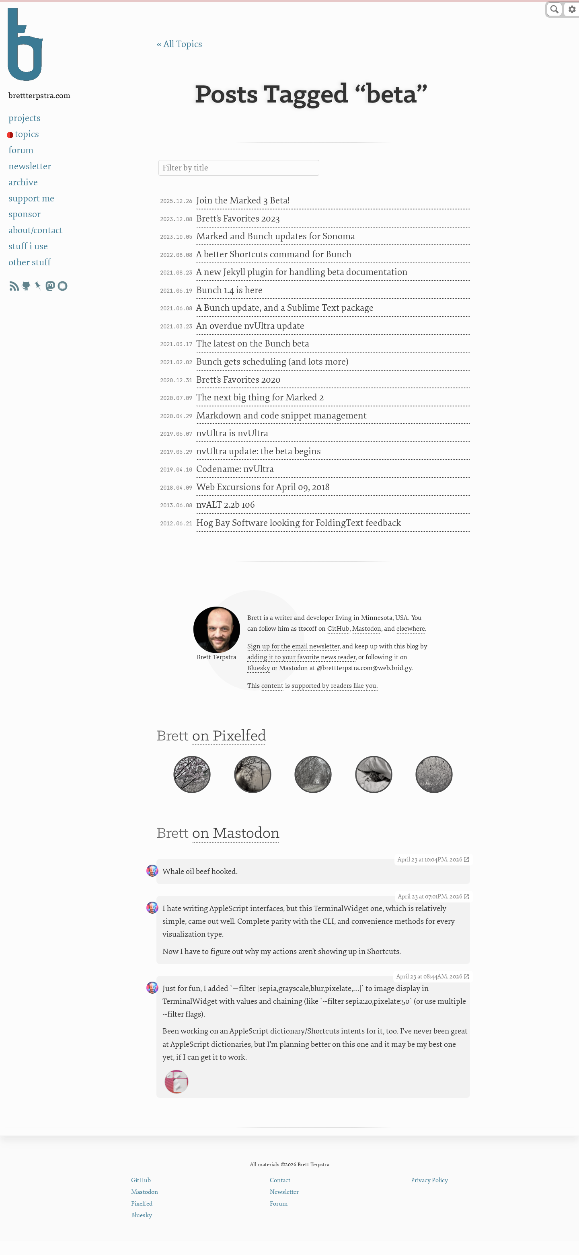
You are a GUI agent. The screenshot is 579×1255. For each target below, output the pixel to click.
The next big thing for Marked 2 (260, 397)
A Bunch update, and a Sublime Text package (285, 308)
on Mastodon (235, 848)
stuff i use (28, 246)
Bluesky (258, 670)
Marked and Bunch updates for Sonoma (275, 236)
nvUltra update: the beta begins (258, 451)
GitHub (338, 630)
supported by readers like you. (335, 688)
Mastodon (366, 630)
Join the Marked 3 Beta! (243, 200)
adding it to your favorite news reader (301, 659)
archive (23, 182)
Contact (280, 1195)
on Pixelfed (229, 740)
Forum (279, 1218)
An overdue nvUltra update (250, 326)
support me (31, 198)
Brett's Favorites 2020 (238, 380)
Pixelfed (141, 1218)
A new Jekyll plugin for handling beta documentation (302, 272)
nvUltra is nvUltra (232, 433)
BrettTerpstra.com (39, 96)
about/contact (35, 230)
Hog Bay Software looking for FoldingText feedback (298, 523)
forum (20, 150)
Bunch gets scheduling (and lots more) (272, 361)
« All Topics (179, 44)
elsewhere (410, 630)
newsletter (29, 166)
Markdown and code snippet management (281, 415)
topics (27, 134)
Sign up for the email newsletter (293, 648)
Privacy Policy (429, 1195)
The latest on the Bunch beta (252, 343)
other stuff (29, 262)
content (272, 688)
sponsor (24, 214)
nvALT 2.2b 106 (225, 505)
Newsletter (284, 1206)
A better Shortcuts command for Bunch (273, 254)
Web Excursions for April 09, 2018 (263, 487)
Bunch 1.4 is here (229, 290)
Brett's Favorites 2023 (238, 218)
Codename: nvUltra (235, 469)
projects (24, 118)
